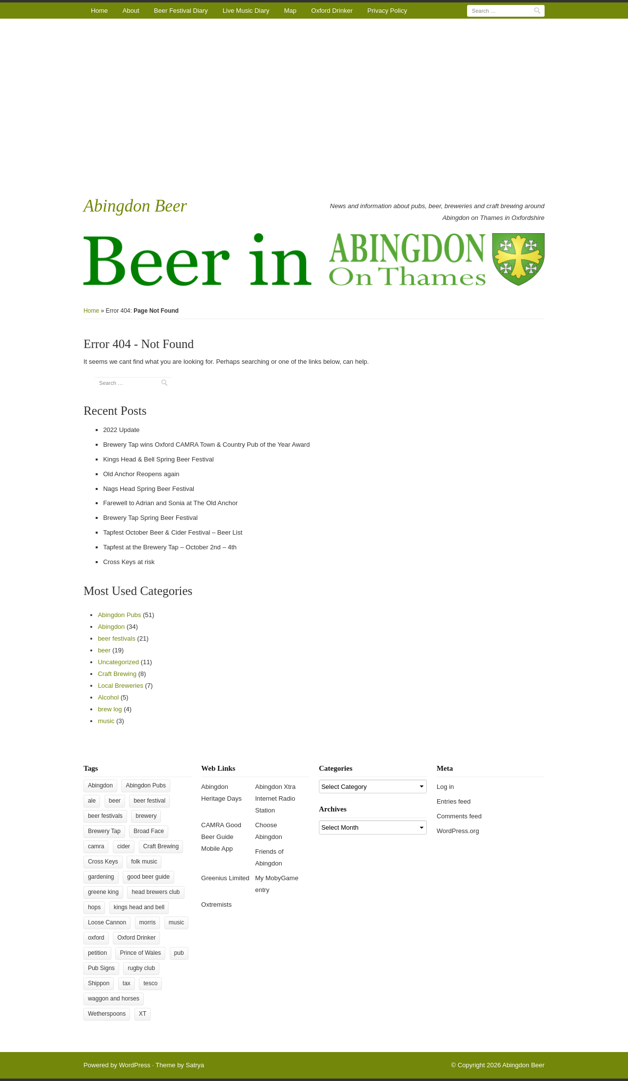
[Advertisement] (314, 106)
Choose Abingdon (268, 830)
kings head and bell (139, 907)
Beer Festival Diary (181, 10)
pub (179, 952)
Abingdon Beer (135, 206)
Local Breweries (120, 685)
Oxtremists (216, 904)
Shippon (98, 983)
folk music (144, 861)
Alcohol (108, 697)
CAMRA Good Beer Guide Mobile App (221, 836)
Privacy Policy (387, 10)
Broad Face (148, 831)
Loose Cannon (107, 922)
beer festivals (116, 638)
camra (96, 846)
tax (127, 983)
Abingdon (111, 626)
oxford (96, 937)
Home (99, 10)
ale (92, 800)
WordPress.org (458, 831)
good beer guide (148, 876)
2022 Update (121, 429)
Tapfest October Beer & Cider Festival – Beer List (172, 532)
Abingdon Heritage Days (221, 792)
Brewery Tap (104, 831)
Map (290, 10)
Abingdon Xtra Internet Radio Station (275, 798)
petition (97, 952)
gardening (101, 876)
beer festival (149, 800)
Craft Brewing (117, 673)
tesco (150, 983)
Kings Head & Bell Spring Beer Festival (158, 459)
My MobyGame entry (276, 883)
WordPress (134, 1065)
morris (147, 922)
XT (142, 1013)
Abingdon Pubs (119, 615)
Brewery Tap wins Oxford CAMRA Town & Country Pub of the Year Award (206, 444)
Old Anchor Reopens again (141, 474)
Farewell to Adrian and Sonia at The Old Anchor (170, 503)
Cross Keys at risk (129, 562)
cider (123, 846)
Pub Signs (101, 968)
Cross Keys (103, 861)
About (131, 10)
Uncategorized (118, 662)
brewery (146, 815)
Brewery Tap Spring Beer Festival (150, 517)
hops (94, 907)
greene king (103, 892)
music (106, 721)
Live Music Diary (246, 10)
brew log (110, 709)
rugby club (141, 968)
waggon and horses (113, 998)
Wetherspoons (107, 1013)
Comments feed (459, 816)
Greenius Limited (225, 878)
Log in (445, 786)
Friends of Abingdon (269, 857)
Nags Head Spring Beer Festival (148, 488)
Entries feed (454, 801)
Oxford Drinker (332, 10)
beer (104, 650)
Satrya (194, 1065)
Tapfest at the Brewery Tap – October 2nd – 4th (169, 547)
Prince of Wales (140, 952)
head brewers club (155, 892)
